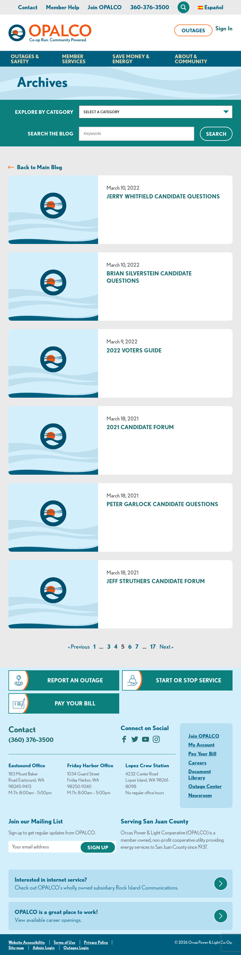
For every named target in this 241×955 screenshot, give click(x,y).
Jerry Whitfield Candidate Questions (163, 196)
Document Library (199, 774)
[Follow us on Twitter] (134, 740)
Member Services (74, 58)
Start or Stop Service (188, 680)
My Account (201, 744)
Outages (193, 30)
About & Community (191, 58)
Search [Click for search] (216, 134)
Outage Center (205, 786)
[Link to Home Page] (49, 34)
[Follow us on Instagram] (156, 740)
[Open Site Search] (183, 7)
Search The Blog (50, 133)
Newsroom (200, 795)
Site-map (16, 947)
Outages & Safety (25, 58)
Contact (27, 7)
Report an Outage (75, 680)
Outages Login (76, 947)
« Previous (79, 646)
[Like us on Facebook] (124, 740)
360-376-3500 (149, 7)
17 (153, 646)
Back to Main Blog (39, 167)
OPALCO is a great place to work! (113, 916)
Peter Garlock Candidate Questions (162, 504)
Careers (197, 762)
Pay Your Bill (75, 703)
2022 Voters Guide (134, 350)
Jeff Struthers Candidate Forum (156, 581)
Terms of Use (64, 942)
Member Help (62, 7)
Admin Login (44, 947)
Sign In (224, 28)
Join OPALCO (105, 7)
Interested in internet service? (113, 883)
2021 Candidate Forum (140, 427)
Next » (166, 646)
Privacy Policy (96, 942)
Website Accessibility (26, 942)
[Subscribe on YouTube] (145, 740)
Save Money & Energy (130, 58)
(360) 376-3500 (31, 739)
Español (213, 7)
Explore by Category (44, 112)
